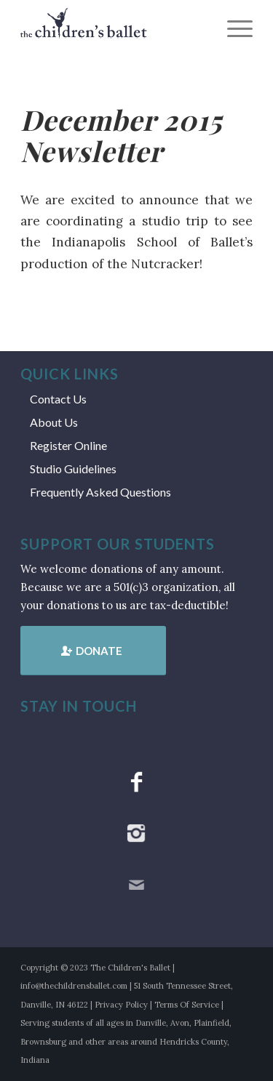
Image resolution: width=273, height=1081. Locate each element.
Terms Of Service (186, 1005)
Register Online (68, 445)
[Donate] (93, 650)
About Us (54, 422)
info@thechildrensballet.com (73, 986)
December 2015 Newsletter (120, 135)
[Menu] (233, 29)
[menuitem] (233, 29)
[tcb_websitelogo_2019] (113, 29)
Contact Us (58, 399)
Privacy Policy (121, 1005)
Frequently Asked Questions (100, 492)
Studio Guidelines (73, 468)
